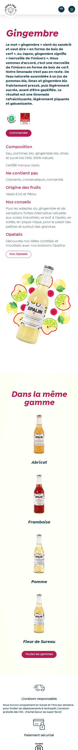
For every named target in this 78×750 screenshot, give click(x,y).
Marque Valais (29, 165)
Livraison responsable (39, 698)
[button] (71, 9)
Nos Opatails (18, 254)
